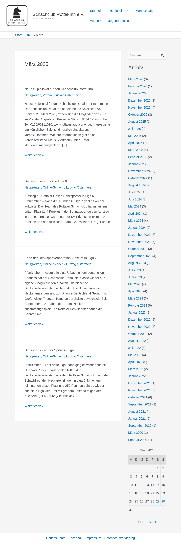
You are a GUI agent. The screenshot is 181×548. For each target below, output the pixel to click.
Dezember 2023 (139, 234)
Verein (47, 95)
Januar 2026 (137, 93)
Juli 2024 (134, 192)
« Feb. (141, 521)
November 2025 (139, 107)
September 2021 (139, 404)
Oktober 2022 (137, 333)
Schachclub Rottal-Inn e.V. (58, 14)
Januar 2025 (137, 164)
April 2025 (135, 143)
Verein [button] (96, 21)
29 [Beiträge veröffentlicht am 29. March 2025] (158, 501)
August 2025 (137, 121)
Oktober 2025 (137, 114)
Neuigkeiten (33, 95)
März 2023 (135, 298)
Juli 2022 (134, 348)
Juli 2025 (134, 128)
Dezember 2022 (139, 319)
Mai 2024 (134, 206)
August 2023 (137, 263)
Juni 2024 (135, 199)
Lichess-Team (55, 538)
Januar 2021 (137, 418)
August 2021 (137, 411)
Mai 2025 (134, 136)
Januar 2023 (137, 312)
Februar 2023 (137, 305)
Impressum (93, 538)
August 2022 (137, 340)
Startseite (96, 10)
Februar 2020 (137, 440)
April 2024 (135, 213)
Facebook (75, 538)
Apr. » (153, 521)
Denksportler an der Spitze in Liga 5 (50, 350)
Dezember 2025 (139, 100)
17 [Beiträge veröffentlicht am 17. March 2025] (131, 493)
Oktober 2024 (137, 178)
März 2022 (135, 369)
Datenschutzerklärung (119, 538)
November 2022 (139, 326)
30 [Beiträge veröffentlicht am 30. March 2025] (163, 501)
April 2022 (135, 362)
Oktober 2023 (137, 249)
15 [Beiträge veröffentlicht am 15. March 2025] (158, 485)
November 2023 (139, 242)
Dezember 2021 (139, 383)
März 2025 (135, 150)
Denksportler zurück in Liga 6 (46, 181)
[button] (127, 11)
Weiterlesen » (34, 155)
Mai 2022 (134, 355)
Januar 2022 (137, 376)
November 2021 (139, 390)
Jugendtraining (118, 20)
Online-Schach (53, 187)
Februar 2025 (137, 157)
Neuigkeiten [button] (119, 11)
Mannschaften (145, 10)
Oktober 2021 (137, 397)
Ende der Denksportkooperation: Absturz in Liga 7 (61, 258)
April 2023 (135, 291)
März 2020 (135, 432)
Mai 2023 (134, 284)
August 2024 (137, 185)
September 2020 (139, 425)
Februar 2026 (137, 86)
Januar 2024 (137, 227)
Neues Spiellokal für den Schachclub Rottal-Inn (59, 89)
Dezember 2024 (139, 171)
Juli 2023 (134, 270)
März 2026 (135, 79)
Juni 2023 (135, 277)
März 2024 (135, 220)
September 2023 (139, 256)
